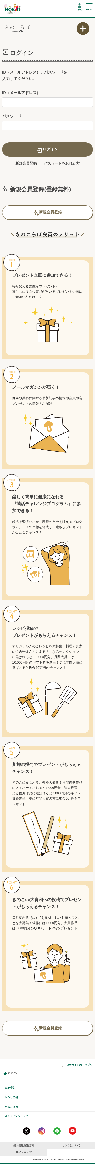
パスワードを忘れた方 (62, 163)
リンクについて (71, 1145)
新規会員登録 (26, 163)
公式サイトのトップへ (79, 1065)
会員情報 (5, 1073)
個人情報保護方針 (23, 1145)
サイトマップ (24, 1152)
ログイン (79, 9)
